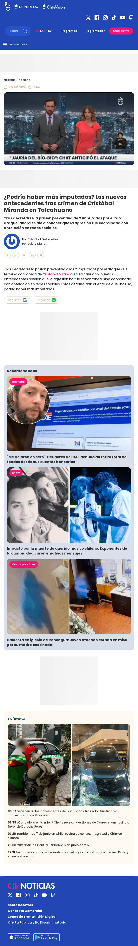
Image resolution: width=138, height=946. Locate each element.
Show (16, 473)
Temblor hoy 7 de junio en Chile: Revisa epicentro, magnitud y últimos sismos (65, 836)
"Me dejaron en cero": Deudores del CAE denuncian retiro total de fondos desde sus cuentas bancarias (67, 459)
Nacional (25, 80)
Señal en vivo (121, 31)
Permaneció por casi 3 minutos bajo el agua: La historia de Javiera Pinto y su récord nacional (68, 854)
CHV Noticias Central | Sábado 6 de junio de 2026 (49, 845)
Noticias (9, 80)
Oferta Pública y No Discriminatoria (37, 922)
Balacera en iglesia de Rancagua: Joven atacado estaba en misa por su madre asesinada (67, 642)
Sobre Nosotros (20, 905)
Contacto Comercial (25, 911)
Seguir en (17, 300)
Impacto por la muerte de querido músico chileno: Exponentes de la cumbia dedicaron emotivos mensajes (67, 551)
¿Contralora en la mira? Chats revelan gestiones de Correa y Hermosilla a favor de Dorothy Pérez (68, 824)
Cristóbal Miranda (58, 274)
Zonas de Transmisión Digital (32, 916)
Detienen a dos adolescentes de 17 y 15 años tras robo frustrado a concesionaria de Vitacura (62, 813)
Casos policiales (24, 564)
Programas (69, 31)
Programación (95, 31)
